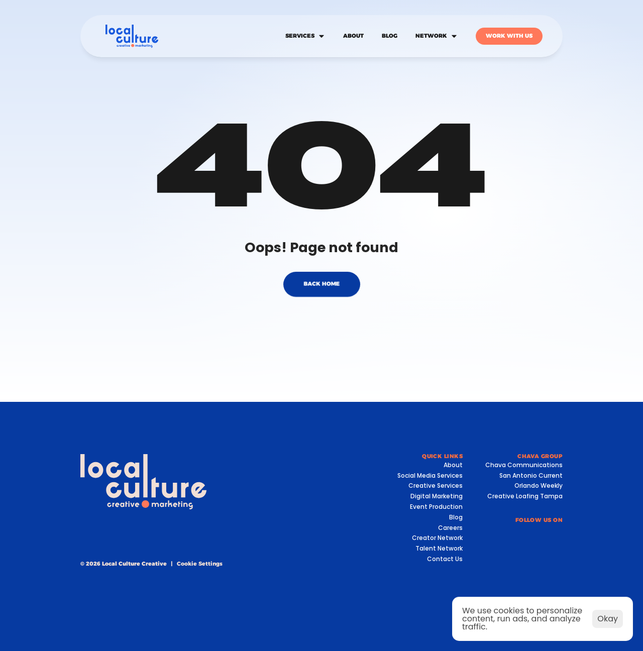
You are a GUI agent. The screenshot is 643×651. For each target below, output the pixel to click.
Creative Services (435, 485)
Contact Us (445, 559)
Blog (456, 517)
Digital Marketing (436, 496)
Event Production (436, 506)
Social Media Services (430, 475)
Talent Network (439, 548)
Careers (450, 527)
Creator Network (437, 537)
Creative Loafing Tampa (525, 496)
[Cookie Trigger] (200, 564)
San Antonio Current (531, 475)
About (453, 465)
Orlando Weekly (538, 485)
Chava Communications (524, 465)
